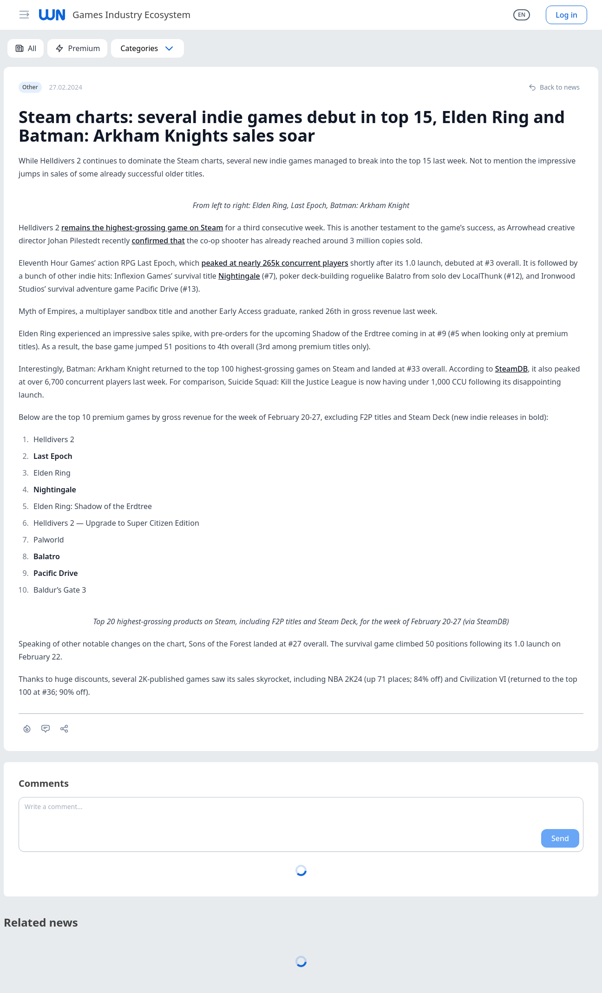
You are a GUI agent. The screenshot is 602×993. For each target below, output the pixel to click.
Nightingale (239, 276)
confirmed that (157, 240)
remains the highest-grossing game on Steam (142, 227)
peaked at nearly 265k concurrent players (274, 263)
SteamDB (511, 369)
